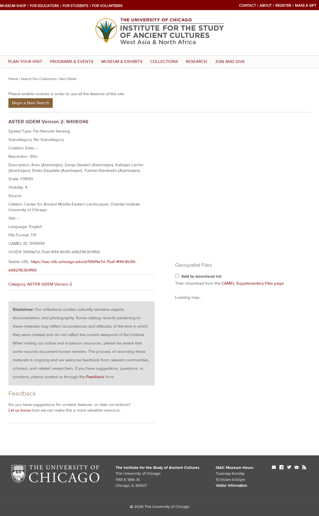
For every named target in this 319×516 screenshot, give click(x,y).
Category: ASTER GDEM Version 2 (40, 284)
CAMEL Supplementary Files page (252, 283)
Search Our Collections (39, 79)
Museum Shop (13, 6)
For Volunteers (107, 6)
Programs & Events (71, 61)
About (266, 5)
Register (283, 5)
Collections (164, 61)
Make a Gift (305, 5)
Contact (247, 5)
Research (196, 61)
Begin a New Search (30, 103)
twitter (289, 468)
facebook (281, 468)
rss (304, 468)
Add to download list (201, 276)
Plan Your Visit (25, 61)
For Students (75, 6)
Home (13, 79)
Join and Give (230, 61)
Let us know (19, 410)
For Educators (44, 6)
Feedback (95, 377)
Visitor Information (231, 485)
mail (274, 468)
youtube (297, 468)
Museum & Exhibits (122, 61)
